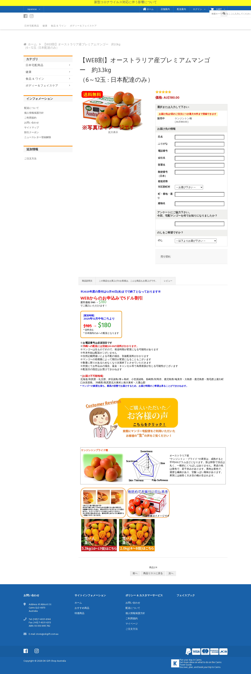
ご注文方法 (30, 159)
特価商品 (79, 613)
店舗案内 (165, 9)
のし (160, 240)
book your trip (204, 667)
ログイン (197, 9)
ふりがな (163, 144)
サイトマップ (31, 128)
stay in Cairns (195, 660)
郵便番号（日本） (162, 174)
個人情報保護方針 (34, 113)
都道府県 (163, 182)
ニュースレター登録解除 (37, 137)
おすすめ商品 (82, 608)
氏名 (160, 137)
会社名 (161, 158)
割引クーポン (31, 133)
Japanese (32, 9)
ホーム (148, 9)
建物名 (161, 204)
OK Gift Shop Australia (54, 661)
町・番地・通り (165, 196)
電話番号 (163, 151)
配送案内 (181, 9)
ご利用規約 (30, 118)
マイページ (132, 624)
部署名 (161, 165)
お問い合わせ (31, 123)
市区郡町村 (164, 187)
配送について (31, 108)
